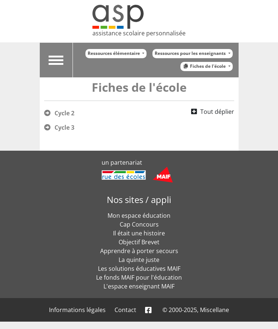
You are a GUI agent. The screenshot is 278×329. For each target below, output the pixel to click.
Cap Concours (139, 224)
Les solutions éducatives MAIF (139, 269)
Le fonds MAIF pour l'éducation (139, 277)
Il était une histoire (139, 233)
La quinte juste (139, 260)
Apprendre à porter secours (139, 251)
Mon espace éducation (139, 215)
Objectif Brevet (139, 242)
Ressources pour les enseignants (191, 53)
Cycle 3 (64, 127)
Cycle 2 (64, 113)
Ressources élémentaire (114, 53)
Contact (125, 310)
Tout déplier (217, 112)
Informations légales (77, 310)
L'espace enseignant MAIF (139, 286)
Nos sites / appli (139, 199)
